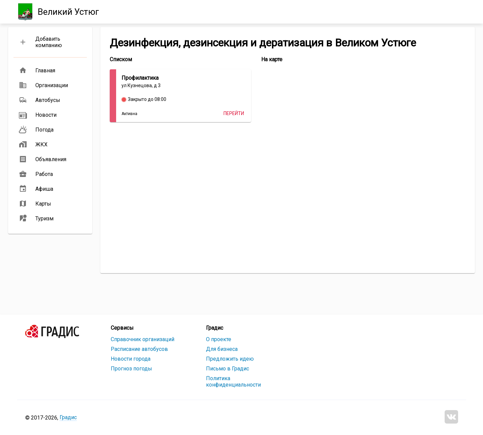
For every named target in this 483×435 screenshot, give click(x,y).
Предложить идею (230, 359)
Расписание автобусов (139, 349)
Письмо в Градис (227, 368)
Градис (68, 417)
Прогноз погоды (131, 368)
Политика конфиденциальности (233, 381)
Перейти (233, 113)
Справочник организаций (142, 339)
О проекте (218, 339)
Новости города (130, 359)
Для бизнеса (222, 349)
